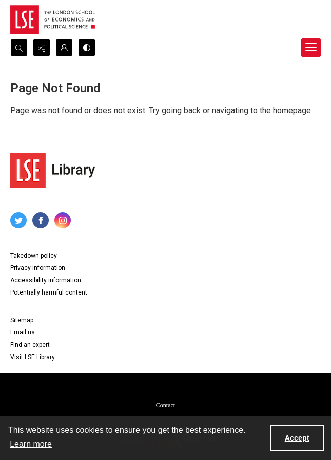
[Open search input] (19, 47)
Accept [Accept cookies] (297, 438)
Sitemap (21, 320)
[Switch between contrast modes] (87, 47)
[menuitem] (165, 405)
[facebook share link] (40, 220)
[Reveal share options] (41, 47)
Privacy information (37, 267)
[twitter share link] (18, 220)
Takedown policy (33, 255)
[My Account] (64, 47)
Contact (165, 405)
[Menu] (311, 47)
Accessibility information (45, 280)
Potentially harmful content (48, 292)
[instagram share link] (62, 220)
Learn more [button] (31, 444)
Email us (22, 332)
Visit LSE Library (32, 357)
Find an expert (30, 344)
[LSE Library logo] (52, 170)
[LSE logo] (52, 19)
